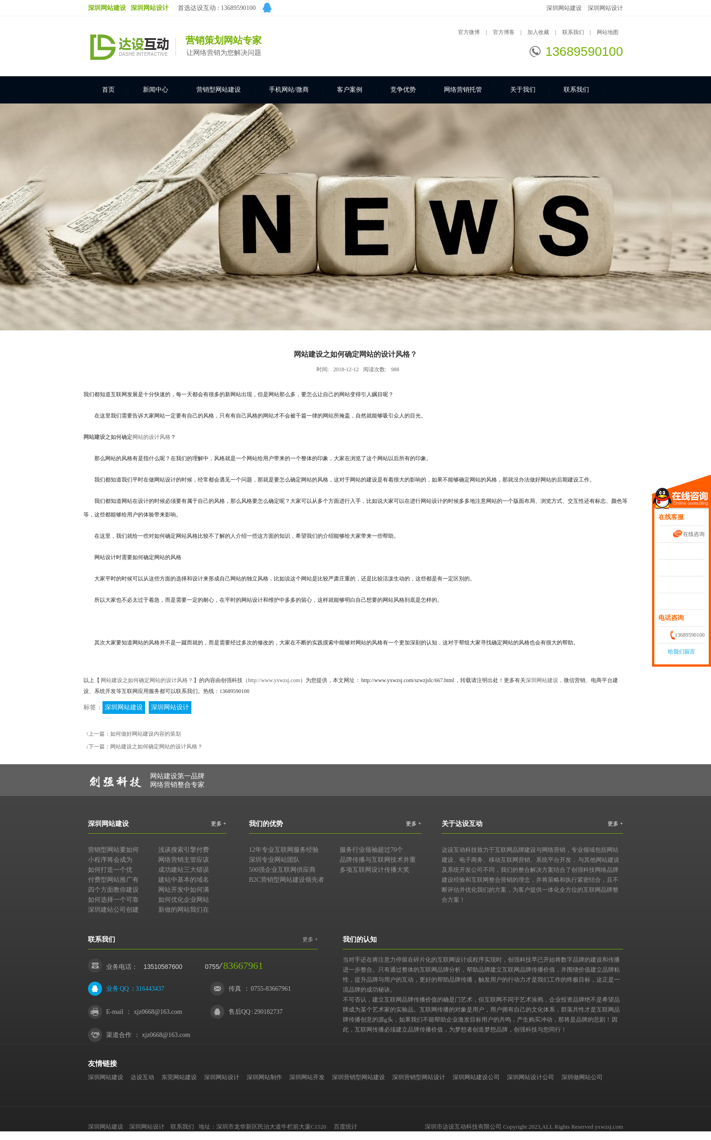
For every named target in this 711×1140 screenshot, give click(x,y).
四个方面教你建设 (113, 889)
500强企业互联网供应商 (282, 869)
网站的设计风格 (151, 437)
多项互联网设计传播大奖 (374, 869)
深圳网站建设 (564, 8)
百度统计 (345, 1126)
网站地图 (607, 32)
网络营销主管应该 (183, 859)
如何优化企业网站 (183, 899)
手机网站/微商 (289, 89)
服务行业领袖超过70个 (371, 849)
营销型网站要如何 (113, 849)
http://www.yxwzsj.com (274, 680)
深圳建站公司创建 (113, 909)
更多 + (218, 824)
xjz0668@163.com (158, 1011)
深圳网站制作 (264, 1077)
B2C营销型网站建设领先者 (286, 879)
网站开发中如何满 (183, 889)
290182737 (268, 1011)
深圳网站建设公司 (476, 1077)
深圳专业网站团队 (274, 859)
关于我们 (523, 89)
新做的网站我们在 (183, 909)
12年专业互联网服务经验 (284, 849)
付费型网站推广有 (113, 879)
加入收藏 (538, 32)
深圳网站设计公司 (530, 1077)
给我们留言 (681, 652)
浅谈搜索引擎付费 (183, 849)
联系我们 (573, 32)
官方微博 (469, 32)
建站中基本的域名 (183, 879)
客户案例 (349, 89)
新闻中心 (155, 89)
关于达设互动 (462, 823)
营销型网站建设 (218, 89)
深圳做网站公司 (582, 1077)
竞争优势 (403, 89)
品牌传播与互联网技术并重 (378, 859)
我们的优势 (266, 823)
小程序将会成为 (110, 859)
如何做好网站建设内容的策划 (145, 734)
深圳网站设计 (605, 8)
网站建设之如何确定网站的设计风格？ (147, 680)
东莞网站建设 (179, 1077)
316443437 (150, 988)
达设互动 (142, 1077)
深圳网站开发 (307, 1077)
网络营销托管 (463, 89)
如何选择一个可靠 (113, 899)
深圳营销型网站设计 (418, 1077)
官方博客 (504, 32)
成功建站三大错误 (183, 869)
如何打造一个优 (110, 869)
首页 (108, 89)
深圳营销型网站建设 (358, 1077)
